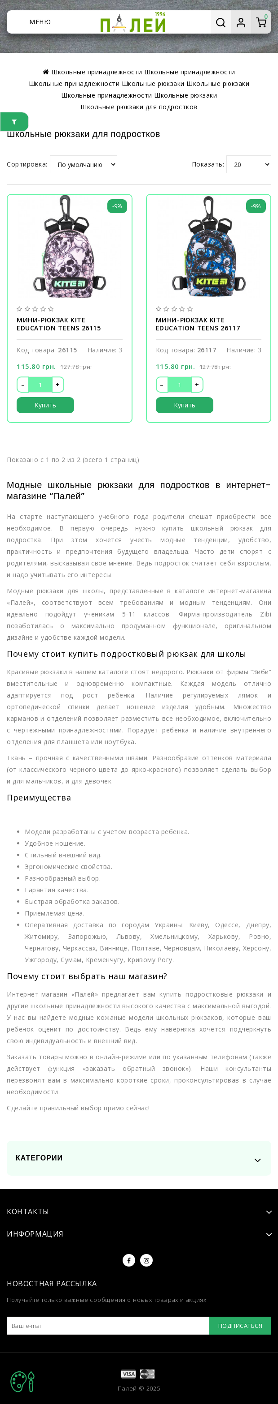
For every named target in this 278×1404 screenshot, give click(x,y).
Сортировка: (27, 164)
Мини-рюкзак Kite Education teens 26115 (59, 324)
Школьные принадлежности (106, 95)
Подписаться (240, 1326)
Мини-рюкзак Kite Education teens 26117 (198, 324)
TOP (22, 1381)
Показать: (208, 164)
